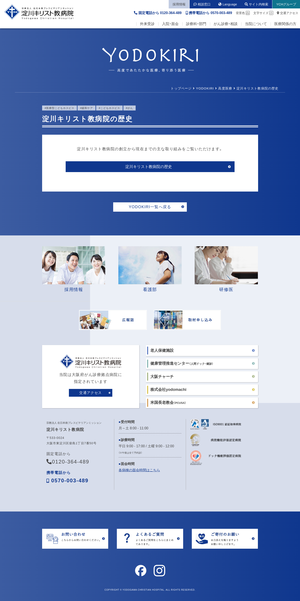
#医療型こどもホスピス (59, 108)
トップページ (181, 88)
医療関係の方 (285, 24)
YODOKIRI (205, 88)
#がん (129, 108)
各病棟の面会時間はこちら (139, 470)
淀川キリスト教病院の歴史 (148, 167)
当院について (256, 24)
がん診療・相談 (226, 24)
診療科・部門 (196, 24)
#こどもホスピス (109, 108)
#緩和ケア (86, 108)
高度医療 (225, 88)
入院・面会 (170, 24)
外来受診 (147, 24)
